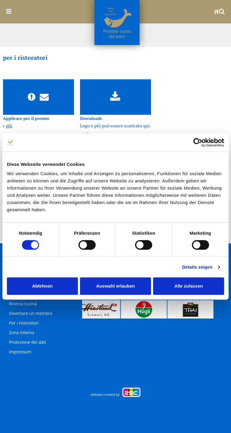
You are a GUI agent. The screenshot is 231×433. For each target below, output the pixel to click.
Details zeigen (197, 267)
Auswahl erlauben (115, 285)
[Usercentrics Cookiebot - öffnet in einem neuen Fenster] (197, 142)
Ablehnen (42, 285)
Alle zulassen (188, 285)
